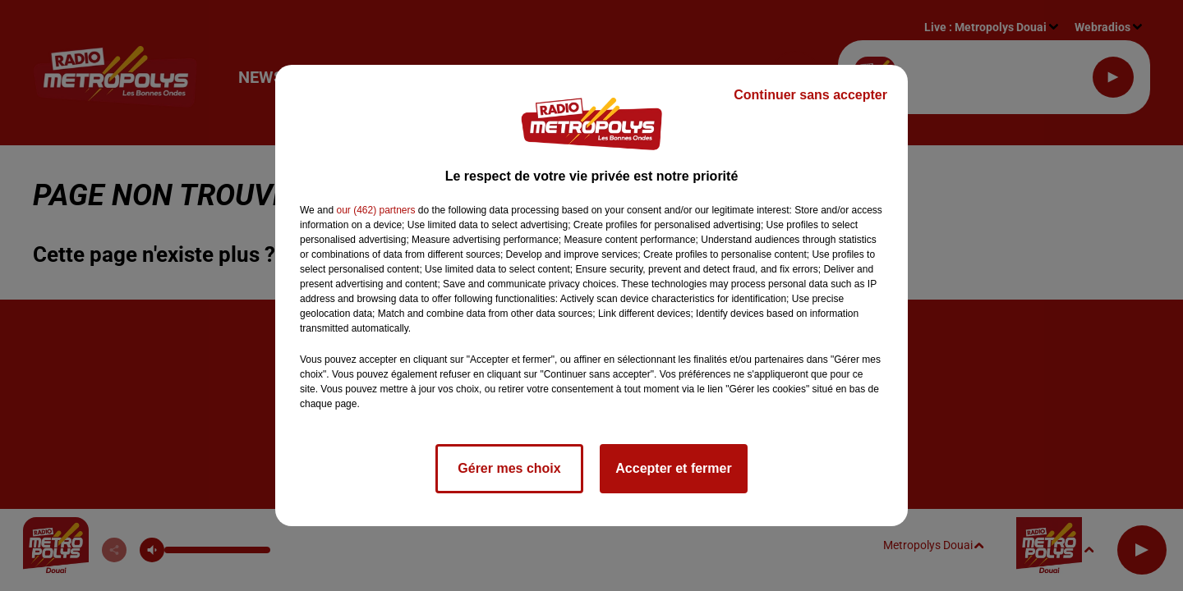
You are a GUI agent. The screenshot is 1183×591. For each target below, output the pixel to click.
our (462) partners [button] (375, 210)
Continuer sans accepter (810, 95)
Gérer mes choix (509, 468)
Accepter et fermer (673, 468)
